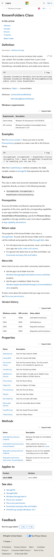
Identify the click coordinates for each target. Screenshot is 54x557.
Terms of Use (38, 550)
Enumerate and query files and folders (21, 255)
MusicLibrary (7, 381)
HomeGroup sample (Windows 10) (20, 509)
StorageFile (21, 171)
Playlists (6, 394)
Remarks (7, 32)
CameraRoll (7, 358)
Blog (30, 547)
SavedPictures (8, 410)
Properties (7, 35)
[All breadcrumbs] (4, 8)
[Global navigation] (2, 3)
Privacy (4, 550)
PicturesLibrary (8, 143)
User (47, 446)
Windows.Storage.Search (16, 496)
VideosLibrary (8, 414)
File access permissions (14, 296)
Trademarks (6, 554)
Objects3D (6, 385)
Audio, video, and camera (27, 248)
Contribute (41, 547)
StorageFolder (7, 236)
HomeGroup (7, 369)
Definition (7, 25)
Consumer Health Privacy (21, 550)
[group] (27, 79)
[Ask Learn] (39, 8)
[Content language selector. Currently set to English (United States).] (12, 536)
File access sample (12, 139)
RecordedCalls (8, 399)
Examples (7, 29)
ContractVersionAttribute (21, 94)
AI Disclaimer (6, 547)
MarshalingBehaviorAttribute (22, 98)
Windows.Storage (14, 8)
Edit (49, 56)
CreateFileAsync (15, 167)
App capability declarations (15, 222)
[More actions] (50, 8)
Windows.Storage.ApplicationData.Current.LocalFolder (28, 274)
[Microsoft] (27, 3)
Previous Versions (20, 547)
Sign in (49, 3)
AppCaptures (7, 353)
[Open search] (44, 3)
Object (14, 88)
